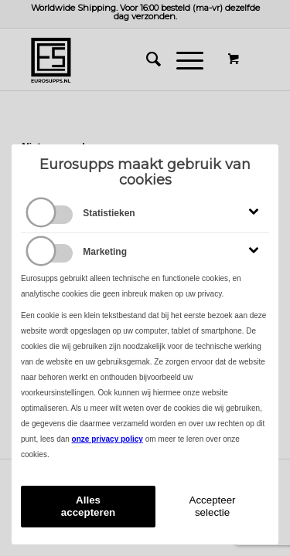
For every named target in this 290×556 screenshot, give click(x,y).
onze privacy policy (107, 439)
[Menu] (182, 59)
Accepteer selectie (212, 506)
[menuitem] (146, 59)
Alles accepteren (88, 506)
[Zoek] (146, 59)
